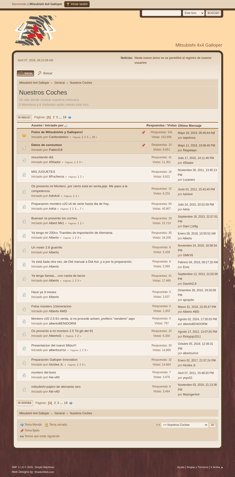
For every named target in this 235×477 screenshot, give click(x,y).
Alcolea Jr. (56, 364)
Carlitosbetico (58, 137)
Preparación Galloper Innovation (54, 359)
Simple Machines (44, 467)
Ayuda (180, 467)
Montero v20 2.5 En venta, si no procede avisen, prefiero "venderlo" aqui (83, 318)
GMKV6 (188, 255)
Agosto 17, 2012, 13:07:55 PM (197, 331)
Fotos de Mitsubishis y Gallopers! (57, 132)
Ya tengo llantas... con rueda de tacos (58, 275)
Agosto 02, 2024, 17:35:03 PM (197, 319)
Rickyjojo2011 (192, 336)
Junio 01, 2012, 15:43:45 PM (196, 189)
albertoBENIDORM (62, 323)
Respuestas (156, 125)
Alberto (54, 237)
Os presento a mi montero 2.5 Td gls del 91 (62, 331)
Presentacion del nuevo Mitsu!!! (53, 345)
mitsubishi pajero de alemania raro (56, 386)
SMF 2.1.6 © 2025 (22, 467)
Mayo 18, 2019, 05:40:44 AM (196, 133)
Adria (52, 208)
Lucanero (189, 179)
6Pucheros (56, 176)
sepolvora (189, 137)
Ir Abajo (24, 117)
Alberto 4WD (58, 311)
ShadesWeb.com (44, 471)
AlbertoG (55, 336)
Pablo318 (55, 150)
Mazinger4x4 (191, 394)
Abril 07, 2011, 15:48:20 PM (196, 373)
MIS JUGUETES (43, 171)
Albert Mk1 (56, 223)
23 (93, 137)
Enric (186, 267)
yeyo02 (187, 378)
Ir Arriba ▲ (217, 467)
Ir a (158, 424)
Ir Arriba (24, 402)
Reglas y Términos (197, 467)
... (61, 117)
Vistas (172, 125)
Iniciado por (56, 125)
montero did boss (43, 372)
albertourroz (57, 350)
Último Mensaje (190, 125)
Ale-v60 (54, 377)
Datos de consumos (46, 145)
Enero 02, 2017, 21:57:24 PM (197, 360)
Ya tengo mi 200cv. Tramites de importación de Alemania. (72, 233)
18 (64, 117)
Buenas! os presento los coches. (54, 218)
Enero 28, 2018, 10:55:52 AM (197, 233)
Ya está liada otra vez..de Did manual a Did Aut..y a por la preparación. (81, 261)
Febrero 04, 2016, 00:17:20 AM (198, 262)
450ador (55, 162)
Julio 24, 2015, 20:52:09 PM (196, 204)
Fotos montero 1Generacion (51, 306)
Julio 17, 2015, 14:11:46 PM (196, 158)
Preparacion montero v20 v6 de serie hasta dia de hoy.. (70, 204)
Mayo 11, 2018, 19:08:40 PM (196, 145)
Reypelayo (190, 150)
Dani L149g (190, 226)
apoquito (188, 300)
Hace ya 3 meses (43, 292)
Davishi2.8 (189, 283)
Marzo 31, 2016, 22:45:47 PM (197, 307)
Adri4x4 (54, 196)
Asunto (37, 125)
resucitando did (42, 157)
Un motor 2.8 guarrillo (46, 247)
